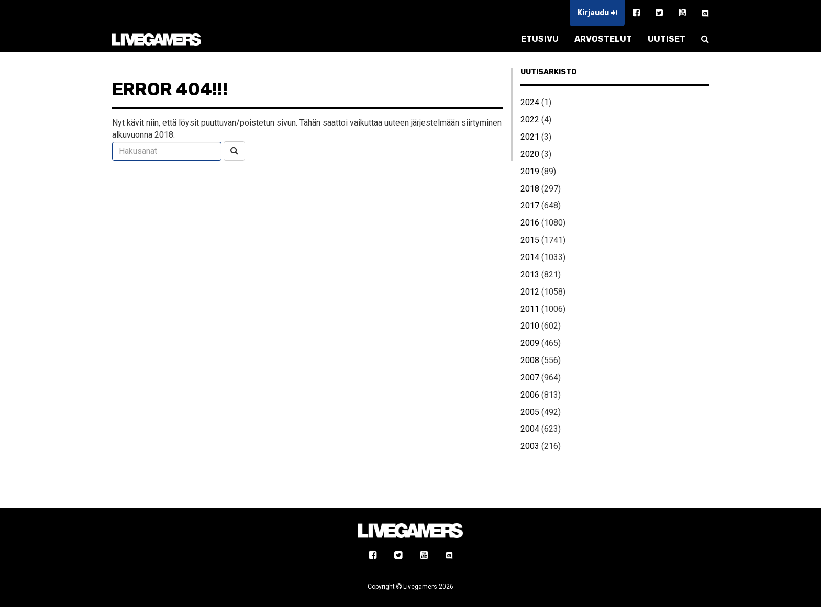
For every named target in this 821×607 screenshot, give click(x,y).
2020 (529, 154)
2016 (529, 223)
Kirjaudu (597, 12)
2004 (529, 429)
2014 (529, 257)
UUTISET (666, 39)
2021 (529, 137)
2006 (529, 395)
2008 (529, 360)
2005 (529, 412)
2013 (529, 274)
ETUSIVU (540, 39)
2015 (529, 240)
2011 (529, 309)
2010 (529, 326)
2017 (529, 205)
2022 (529, 120)
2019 (529, 171)
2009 (529, 343)
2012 (529, 292)
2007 (529, 378)
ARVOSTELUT (603, 39)
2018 (529, 189)
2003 (529, 446)
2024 (529, 102)
